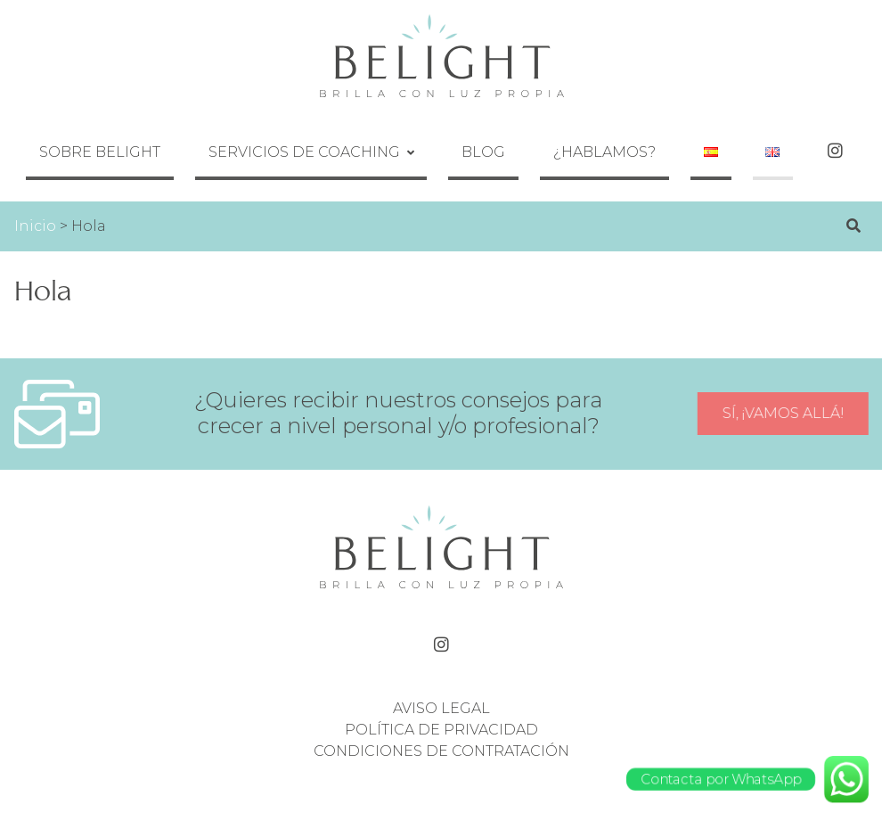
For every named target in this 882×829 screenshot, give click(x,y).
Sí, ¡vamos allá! (784, 387)
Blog (510, 138)
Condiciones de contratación (441, 724)
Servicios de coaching (357, 138)
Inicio (35, 199)
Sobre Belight (179, 138)
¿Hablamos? (604, 138)
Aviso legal (441, 681)
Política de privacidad (441, 702)
